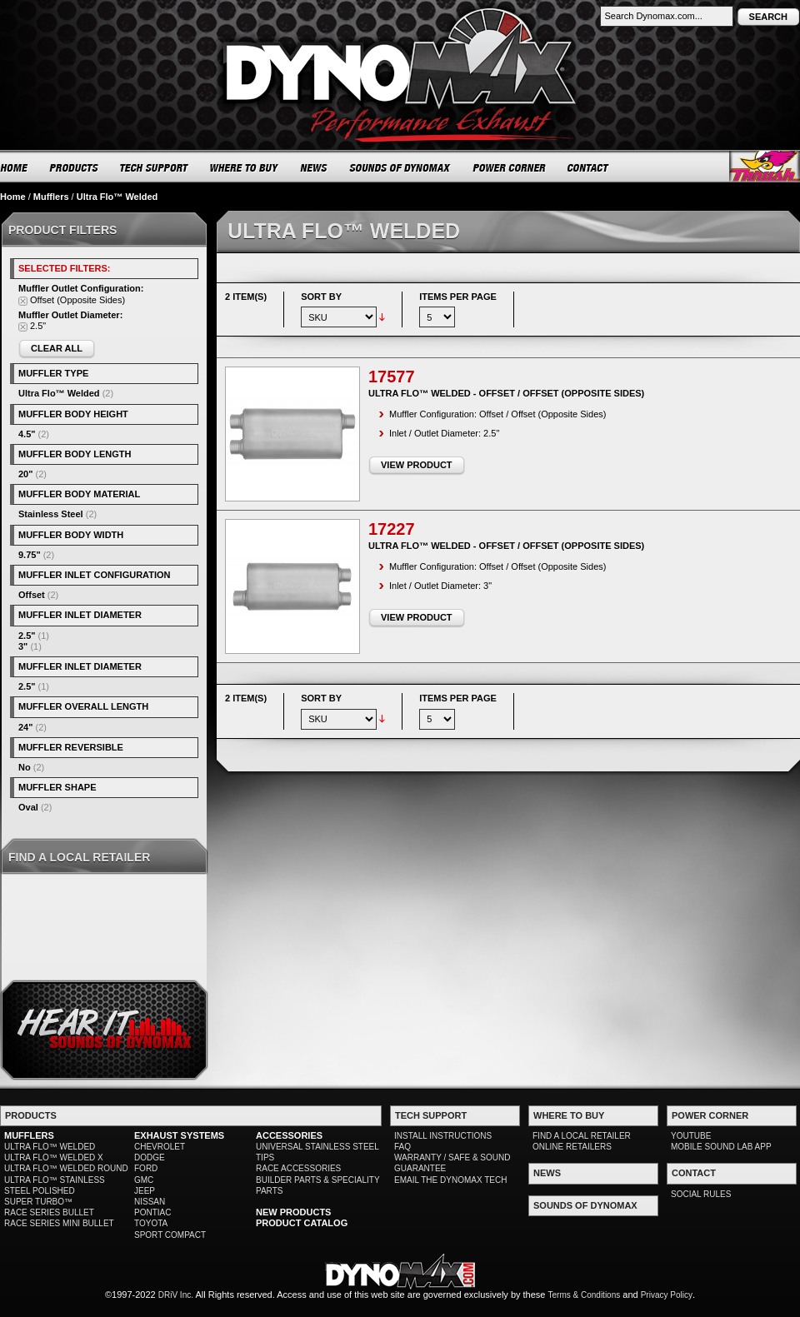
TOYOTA (151, 1223)
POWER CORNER (509, 167)
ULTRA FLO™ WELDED (49, 1146)
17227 (391, 529)
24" (25, 727)
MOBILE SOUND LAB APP (721, 1146)
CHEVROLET (159, 1146)
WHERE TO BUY (244, 167)
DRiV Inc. (175, 1295)
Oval (28, 807)
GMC (143, 1180)
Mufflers (51, 197)
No (24, 767)
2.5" (27, 636)
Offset (31, 595)
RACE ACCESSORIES (298, 1168)
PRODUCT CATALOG (302, 1223)
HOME (14, 167)
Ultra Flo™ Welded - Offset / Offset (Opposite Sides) (506, 393)
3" (23, 646)
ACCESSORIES (289, 1135)
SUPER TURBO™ (38, 1201)
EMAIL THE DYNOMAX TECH (450, 1180)
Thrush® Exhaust (764, 166)
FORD (146, 1168)
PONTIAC (152, 1212)
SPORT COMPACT (170, 1235)
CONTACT (589, 167)
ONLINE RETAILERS (572, 1146)
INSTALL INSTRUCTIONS (443, 1135)
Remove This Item (23, 301)
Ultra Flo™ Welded (59, 393)
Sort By (321, 297)
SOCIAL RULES (701, 1194)
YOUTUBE (691, 1135)
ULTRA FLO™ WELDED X (53, 1157)
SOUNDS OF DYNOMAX (400, 167)
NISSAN (149, 1201)
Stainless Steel (50, 514)
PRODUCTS (74, 167)
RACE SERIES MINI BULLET (59, 1223)
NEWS (314, 167)
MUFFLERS (29, 1135)
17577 (391, 376)
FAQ (402, 1146)
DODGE (149, 1157)
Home (13, 197)
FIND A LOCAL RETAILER (581, 1135)
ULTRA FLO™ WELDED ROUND (66, 1168)
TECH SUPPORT (154, 167)
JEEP (144, 1190)
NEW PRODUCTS (293, 1212)
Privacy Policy (666, 1295)
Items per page (458, 297)
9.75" (29, 555)
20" (25, 474)
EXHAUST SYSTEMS (179, 1135)
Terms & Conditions (584, 1295)
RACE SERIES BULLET (49, 1212)
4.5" (27, 434)
